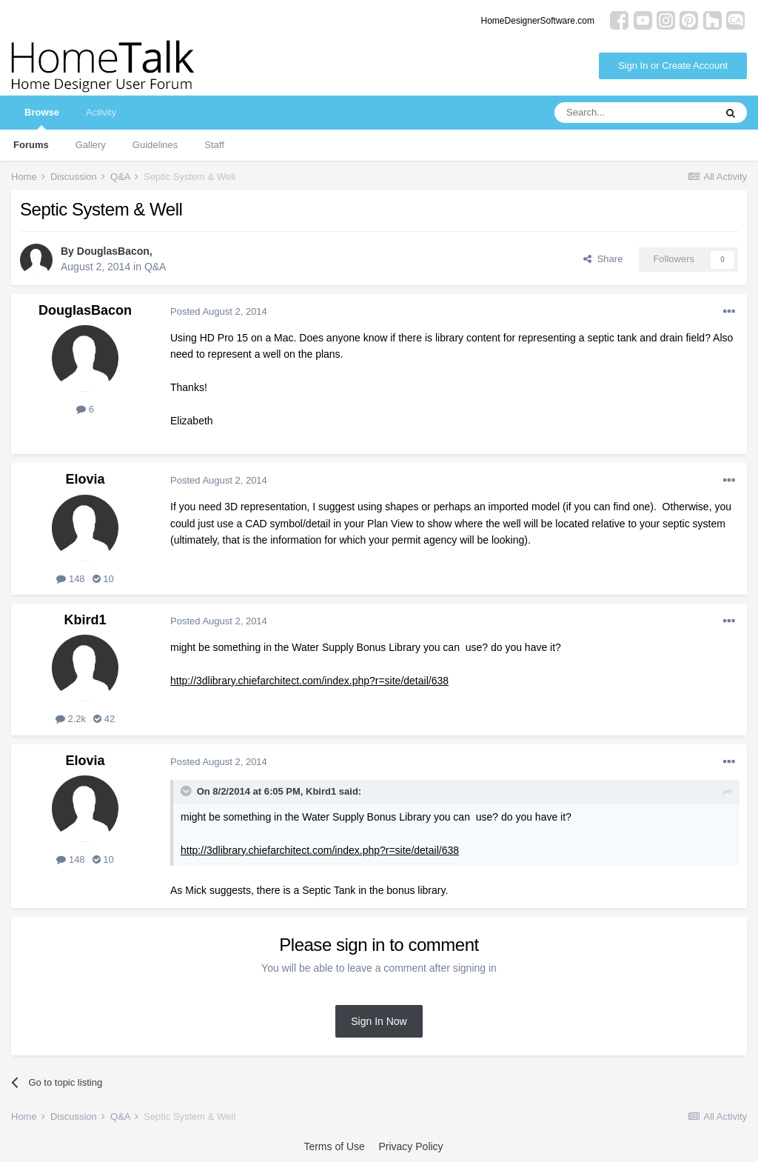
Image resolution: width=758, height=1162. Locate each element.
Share (603, 258)
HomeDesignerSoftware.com (537, 21)
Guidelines (155, 144)
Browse (41, 118)
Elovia (84, 479)
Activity (101, 112)
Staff (214, 144)
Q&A (155, 267)
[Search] (634, 112)
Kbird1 (85, 619)
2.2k (71, 718)
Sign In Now (378, 1021)
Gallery (91, 144)
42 (104, 718)
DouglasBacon (113, 251)
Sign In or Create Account (673, 65)
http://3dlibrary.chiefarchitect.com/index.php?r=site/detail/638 (309, 681)
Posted (218, 311)
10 (103, 578)
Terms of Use (333, 1146)
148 (70, 578)
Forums (31, 144)
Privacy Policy (410, 1146)
